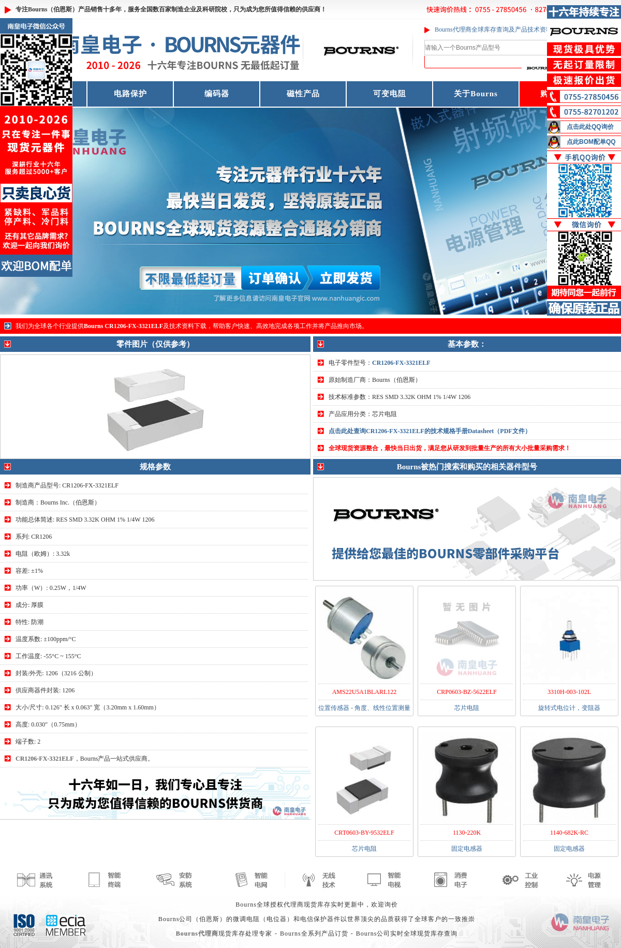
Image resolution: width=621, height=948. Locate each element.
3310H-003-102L (569, 691)
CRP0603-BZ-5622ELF (466, 691)
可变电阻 (389, 94)
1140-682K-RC (569, 832)
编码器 (216, 94)
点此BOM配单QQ (591, 141)
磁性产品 (303, 94)
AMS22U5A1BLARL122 (364, 691)
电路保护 (130, 94)
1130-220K (467, 832)
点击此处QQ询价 (590, 126)
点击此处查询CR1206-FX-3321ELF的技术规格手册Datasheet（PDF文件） (430, 431)
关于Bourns (476, 94)
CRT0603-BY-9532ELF (364, 832)
